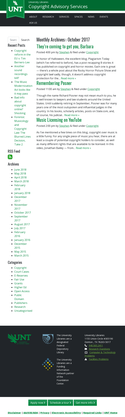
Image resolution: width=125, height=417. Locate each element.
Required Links (92, 412)
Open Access (22, 291)
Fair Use (19, 279)
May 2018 (20, 173)
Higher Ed (20, 287)
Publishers (20, 303)
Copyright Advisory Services (58, 7)
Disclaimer (14, 412)
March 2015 (21, 255)
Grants (18, 283)
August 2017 (22, 224)
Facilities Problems (99, 359)
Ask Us (33, 22)
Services (64, 16)
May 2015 (20, 251)
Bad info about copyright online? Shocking (20, 105)
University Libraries (38, 3)
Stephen (64, 52)
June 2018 (20, 169)
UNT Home (110, 412)
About (33, 16)
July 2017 (19, 228)
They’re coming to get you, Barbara (64, 46)
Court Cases (21, 271)
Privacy (44, 412)
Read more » (68, 78)
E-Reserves (21, 275)
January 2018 (22, 193)
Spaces (78, 16)
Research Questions (99, 348)
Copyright (92, 52)
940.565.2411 (96, 345)
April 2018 (20, 177)
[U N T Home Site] (20, 338)
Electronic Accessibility (66, 412)
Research (48, 16)
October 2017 (22, 212)
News (91, 16)
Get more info (85, 402)
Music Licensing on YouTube (59, 119)
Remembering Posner (54, 82)
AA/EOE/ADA (30, 412)
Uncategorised (23, 311)
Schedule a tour (60, 402)
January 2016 (22, 240)
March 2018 (21, 181)
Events (104, 16)
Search (25, 40)
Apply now (37, 402)
